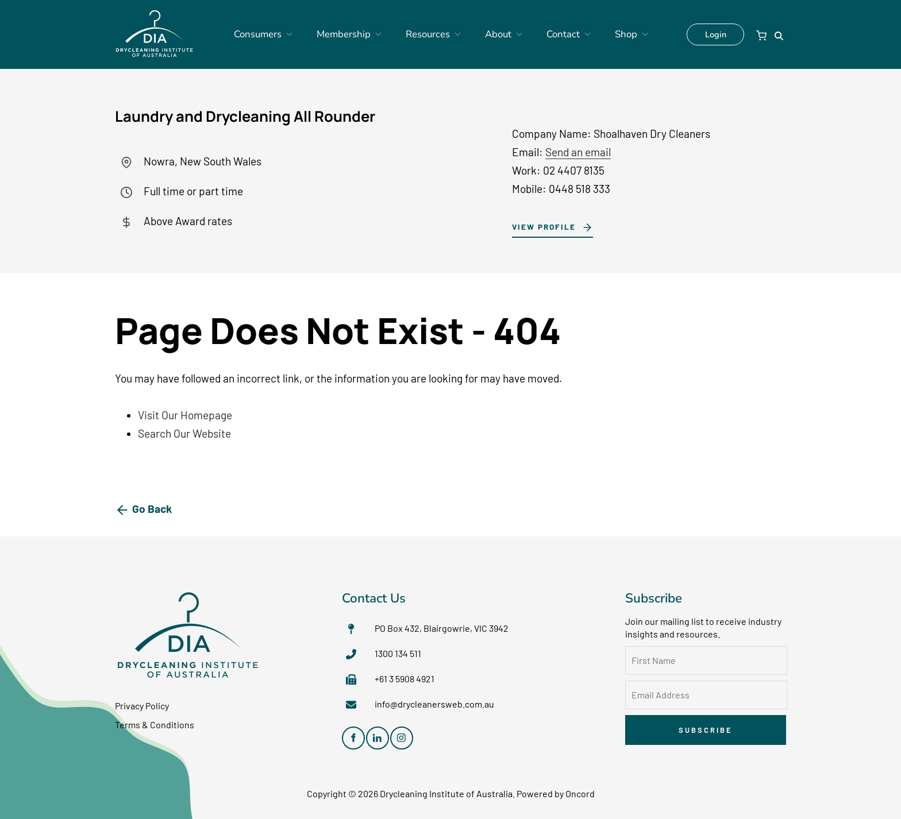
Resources (430, 34)
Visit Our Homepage (185, 415)
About (492, 34)
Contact (549, 34)
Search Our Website (184, 433)
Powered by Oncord (556, 793)
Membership (355, 34)
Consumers (279, 34)
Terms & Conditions (154, 724)
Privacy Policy (142, 705)
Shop (604, 34)
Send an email (578, 152)
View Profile (540, 225)
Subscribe (705, 730)
